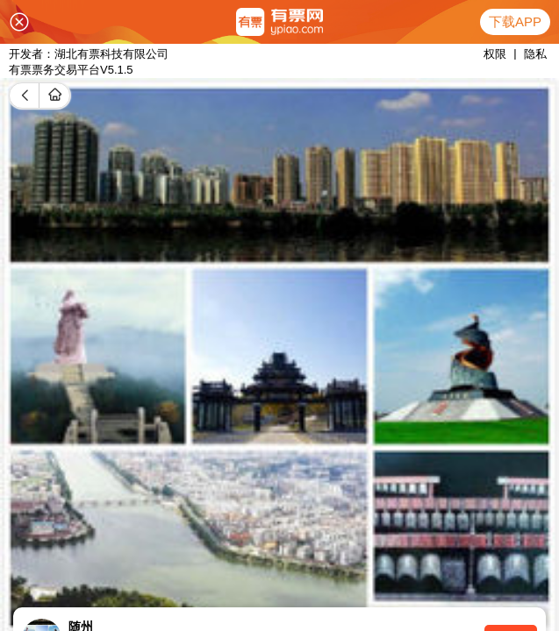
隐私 (535, 53)
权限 (495, 53)
